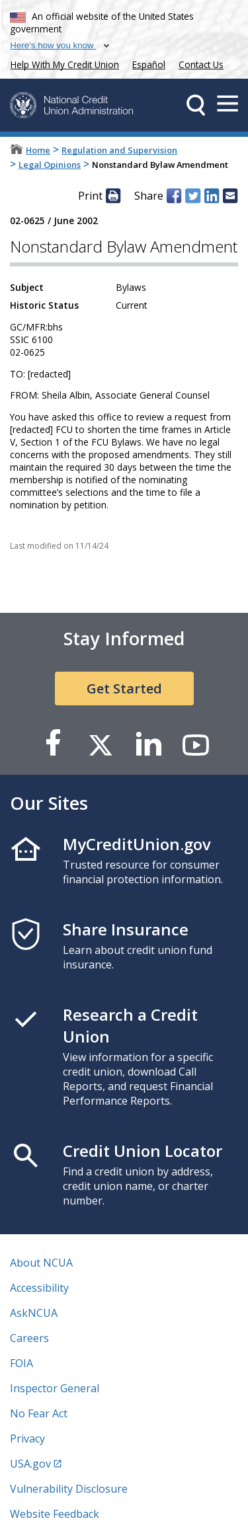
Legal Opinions (50, 165)
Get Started (124, 688)
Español (148, 64)
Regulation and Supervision (119, 150)
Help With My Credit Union (62, 63)
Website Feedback (54, 1514)
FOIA (21, 1363)
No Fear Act (38, 1413)
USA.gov (30, 1463)
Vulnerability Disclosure (69, 1488)
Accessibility (39, 1288)
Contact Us (201, 64)
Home (38, 150)
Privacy (27, 1438)
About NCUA (41, 1262)
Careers (29, 1338)
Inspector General (54, 1388)
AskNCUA (34, 1313)
